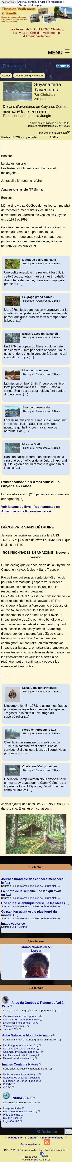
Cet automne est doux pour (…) (21, 1016)
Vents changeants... (14, 1026)
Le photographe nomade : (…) (20, 1045)
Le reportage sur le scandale (19, 1048)
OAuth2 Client (11, 1118)
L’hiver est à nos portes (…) (19, 1022)
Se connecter (15, 66)
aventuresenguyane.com (29, 75)
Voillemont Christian (55, 132)
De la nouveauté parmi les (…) (20, 1074)
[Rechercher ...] (50, 1131)
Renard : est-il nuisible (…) (18, 1058)
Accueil (6, 75)
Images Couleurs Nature (20, 1064)
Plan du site (14, 1137)
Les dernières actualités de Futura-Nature (36, 885)
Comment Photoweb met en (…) (22, 1051)
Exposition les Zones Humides (20, 1080)
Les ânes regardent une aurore (21, 1019)
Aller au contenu (27, 1)
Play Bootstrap (11, 1114)
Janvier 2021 (10, 1029)
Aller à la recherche (51, 1)
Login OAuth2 (11, 1121)
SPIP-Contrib (19, 926)
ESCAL (37, 1159)
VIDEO (7, 1087)
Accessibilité (9, 2)
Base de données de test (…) (20, 1111)
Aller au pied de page (30, 5)
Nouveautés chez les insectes (20, 1077)
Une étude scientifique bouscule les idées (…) (35, 903)
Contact (31, 1137)
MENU (55, 52)
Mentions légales (52, 1137)
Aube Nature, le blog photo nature (27, 1035)
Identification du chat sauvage (20, 1055)
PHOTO (7, 1084)
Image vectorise (13, 923)
